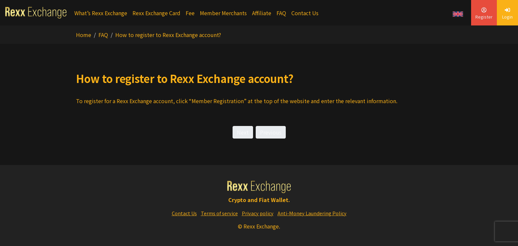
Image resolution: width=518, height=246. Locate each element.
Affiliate (261, 13)
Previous (270, 132)
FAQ (281, 13)
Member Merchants (223, 13)
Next (243, 132)
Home (83, 35)
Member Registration (218, 101)
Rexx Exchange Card (156, 13)
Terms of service (219, 213)
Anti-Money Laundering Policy (312, 213)
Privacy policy (258, 213)
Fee (190, 13)
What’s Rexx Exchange (100, 13)
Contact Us (304, 13)
